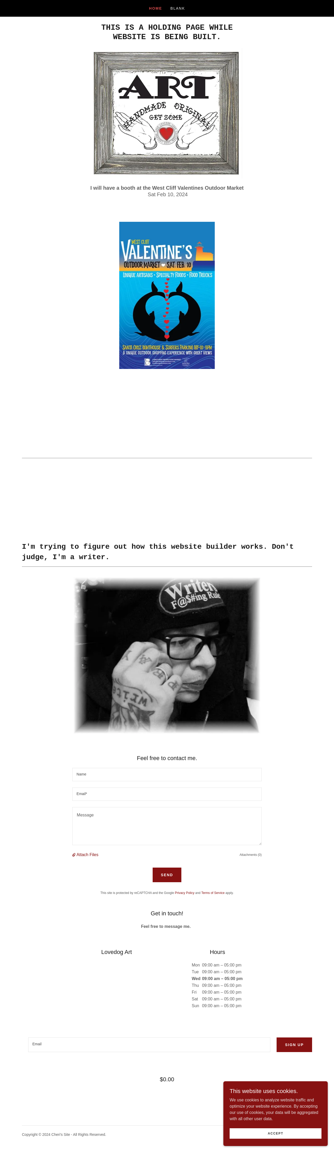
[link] (167, 37)
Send (167, 875)
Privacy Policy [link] (184, 893)
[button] (74, 854)
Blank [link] (177, 8)
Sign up (294, 1045)
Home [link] (155, 8)
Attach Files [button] (87, 854)
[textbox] (166, 774)
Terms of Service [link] (212, 893)
